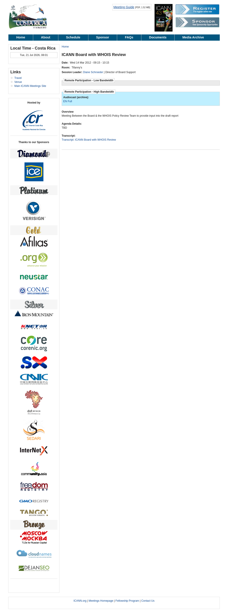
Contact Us (147, 600)
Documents (158, 37)
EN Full (67, 101)
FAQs (129, 37)
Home (20, 37)
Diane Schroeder (93, 72)
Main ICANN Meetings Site (30, 86)
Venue (18, 82)
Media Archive (193, 37)
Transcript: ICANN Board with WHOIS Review (89, 139)
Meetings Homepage (101, 600)
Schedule (73, 37)
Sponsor (102, 37)
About (45, 37)
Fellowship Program (127, 600)
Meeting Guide (123, 7)
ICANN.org (79, 600)
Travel (18, 78)
